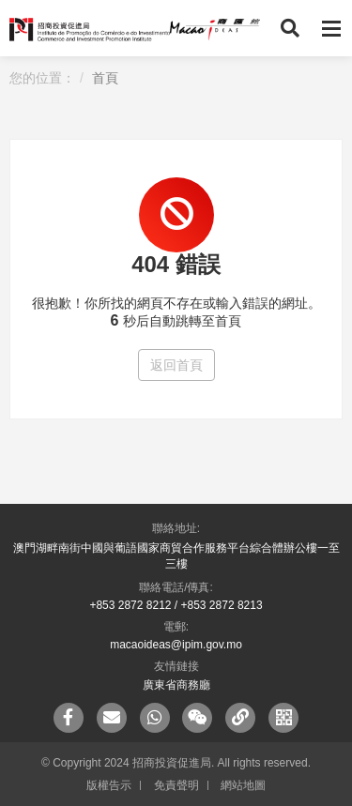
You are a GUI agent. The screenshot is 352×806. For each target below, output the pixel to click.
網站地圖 (243, 785)
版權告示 (108, 785)
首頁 (105, 77)
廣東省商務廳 (176, 685)
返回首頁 (176, 365)
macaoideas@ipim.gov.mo (176, 644)
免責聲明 (176, 785)
